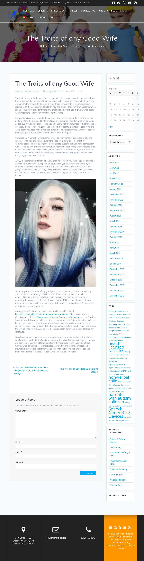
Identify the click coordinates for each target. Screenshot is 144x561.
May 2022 (114, 167)
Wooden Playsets (118, 479)
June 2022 (114, 162)
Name (19, 442)
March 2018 (115, 253)
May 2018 (114, 242)
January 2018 (116, 263)
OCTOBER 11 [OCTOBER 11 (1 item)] (113, 391)
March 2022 (115, 178)
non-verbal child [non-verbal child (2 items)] (119, 379)
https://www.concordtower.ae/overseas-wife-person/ (56, 317)
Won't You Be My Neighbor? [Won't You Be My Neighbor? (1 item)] (119, 420)
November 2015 (117, 290)
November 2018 (117, 231)
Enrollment (58, 10)
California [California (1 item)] (112, 318)
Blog (114, 10)
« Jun (111, 126)
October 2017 (116, 279)
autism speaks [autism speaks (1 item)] (114, 315)
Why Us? (103, 10)
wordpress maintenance (28, 91)
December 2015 (117, 285)
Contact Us (88, 10)
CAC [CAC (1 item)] (128, 315)
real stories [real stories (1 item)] (113, 406)
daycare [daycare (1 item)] (121, 324)
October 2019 (116, 226)
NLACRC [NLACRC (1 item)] (123, 371)
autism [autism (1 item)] (127, 311)
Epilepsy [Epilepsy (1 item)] (111, 331)
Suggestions (46, 17)
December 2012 (117, 295)
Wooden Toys (116, 485)
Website (19, 462)
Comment (20, 410)
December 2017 (117, 269)
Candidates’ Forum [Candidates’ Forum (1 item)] (123, 318)
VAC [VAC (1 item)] (125, 417)
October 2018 (116, 237)
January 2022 (116, 189)
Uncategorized (50, 91)
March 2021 (115, 221)
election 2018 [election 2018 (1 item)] (122, 327)
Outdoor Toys (116, 447)
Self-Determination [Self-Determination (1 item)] (124, 406)
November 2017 (117, 274)
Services (43, 10)
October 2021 (116, 205)
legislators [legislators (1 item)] (112, 368)
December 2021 (117, 194)
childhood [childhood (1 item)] (112, 321)
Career (73, 10)
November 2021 (117, 199)
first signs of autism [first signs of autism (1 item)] (122, 331)
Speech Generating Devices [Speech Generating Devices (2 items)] (119, 412)
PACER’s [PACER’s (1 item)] (121, 391)
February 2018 (116, 258)
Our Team (29, 10)
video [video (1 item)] (129, 417)
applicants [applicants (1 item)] (116, 311)
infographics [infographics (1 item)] (119, 358)
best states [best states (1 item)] (123, 315)
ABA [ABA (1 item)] (110, 311)
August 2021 (115, 215)
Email (18, 452)
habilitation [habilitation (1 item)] (118, 340)
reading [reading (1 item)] (127, 403)
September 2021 (117, 210)
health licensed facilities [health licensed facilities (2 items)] (116, 347)
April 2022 (114, 173)
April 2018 (114, 247)
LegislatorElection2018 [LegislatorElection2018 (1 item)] (117, 365)
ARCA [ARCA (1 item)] (122, 311)
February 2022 (116, 183)
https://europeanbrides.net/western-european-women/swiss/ (43, 314)
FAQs (123, 10)
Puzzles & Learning (118, 469)
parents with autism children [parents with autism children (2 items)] (120, 398)
